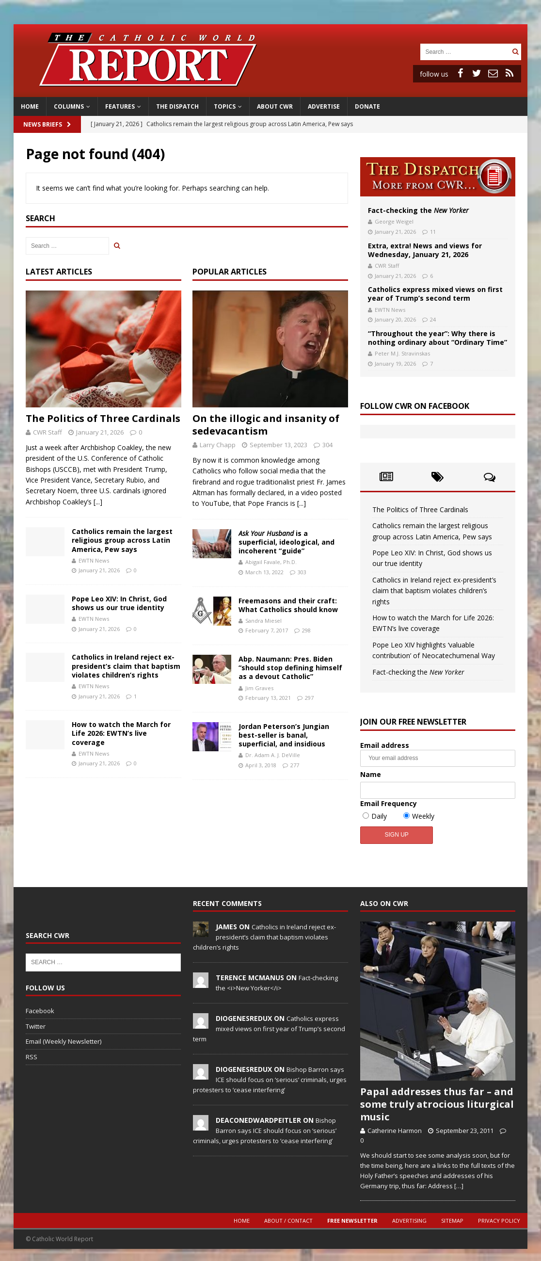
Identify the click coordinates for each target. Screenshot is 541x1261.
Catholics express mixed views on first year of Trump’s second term (435, 294)
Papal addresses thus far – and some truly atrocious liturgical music (437, 1104)
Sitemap (452, 1220)
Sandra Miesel (263, 620)
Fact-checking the (418, 210)
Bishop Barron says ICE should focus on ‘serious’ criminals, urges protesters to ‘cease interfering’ (270, 1079)
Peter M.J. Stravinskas (402, 353)
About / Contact (288, 1220)
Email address (437, 754)
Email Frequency (388, 803)
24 (433, 319)
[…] (458, 1185)
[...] (98, 501)
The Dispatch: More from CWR (437, 176)
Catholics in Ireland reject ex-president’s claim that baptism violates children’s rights (126, 665)
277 (294, 765)
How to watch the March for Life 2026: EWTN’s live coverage (121, 733)
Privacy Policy (499, 1220)
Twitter (36, 1026)
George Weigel (394, 221)
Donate (367, 106)
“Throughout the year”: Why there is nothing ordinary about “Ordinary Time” (437, 338)
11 (433, 231)
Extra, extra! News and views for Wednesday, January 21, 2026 (425, 250)
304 (327, 444)
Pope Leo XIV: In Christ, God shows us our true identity (119, 603)
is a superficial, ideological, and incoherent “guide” (286, 542)
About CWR (275, 106)
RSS (31, 1056)
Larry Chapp (218, 444)
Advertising (409, 1220)
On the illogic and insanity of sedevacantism (265, 424)
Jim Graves (259, 688)
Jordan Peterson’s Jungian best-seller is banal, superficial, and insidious (284, 735)
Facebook (40, 1010)
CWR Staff (47, 432)
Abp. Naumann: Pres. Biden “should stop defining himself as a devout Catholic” (290, 667)
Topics (225, 106)
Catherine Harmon (394, 1130)
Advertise (324, 106)
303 (302, 572)
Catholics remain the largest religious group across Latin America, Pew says (122, 540)
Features (120, 106)
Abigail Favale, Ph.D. (271, 562)
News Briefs (47, 124)
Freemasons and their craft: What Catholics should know (288, 605)
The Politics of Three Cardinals (103, 418)
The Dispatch (177, 106)
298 (306, 630)
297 (309, 697)
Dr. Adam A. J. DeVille (272, 755)
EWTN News (94, 560)
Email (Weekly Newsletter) (63, 1041)
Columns (69, 106)
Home (30, 106)
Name (370, 774)
